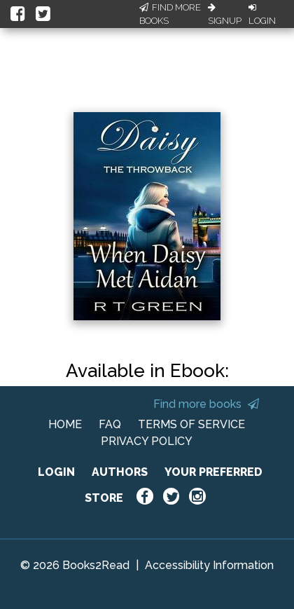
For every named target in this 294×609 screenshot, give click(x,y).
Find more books (206, 404)
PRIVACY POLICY (146, 441)
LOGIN (56, 472)
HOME (65, 424)
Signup (224, 15)
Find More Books (170, 14)
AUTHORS (120, 472)
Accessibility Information (209, 565)
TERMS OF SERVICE (191, 424)
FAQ (110, 424)
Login (262, 15)
